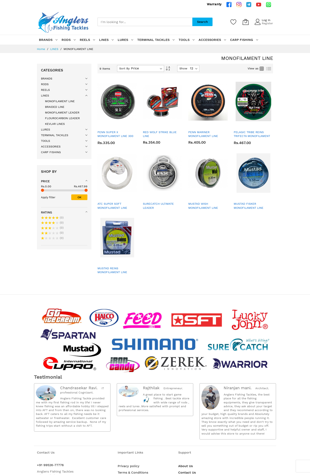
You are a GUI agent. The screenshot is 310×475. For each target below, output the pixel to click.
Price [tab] (45, 181)
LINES (54, 49)
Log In (266, 20)
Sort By (124, 68)
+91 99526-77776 (50, 465)
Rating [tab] (46, 212)
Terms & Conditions (133, 472)
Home (41, 49)
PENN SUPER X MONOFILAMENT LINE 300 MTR (115, 136)
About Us (185, 466)
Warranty (214, 4)
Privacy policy (128, 466)
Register (267, 23)
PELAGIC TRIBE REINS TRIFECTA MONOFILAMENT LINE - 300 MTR (252, 136)
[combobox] (144, 22)
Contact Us (187, 472)
